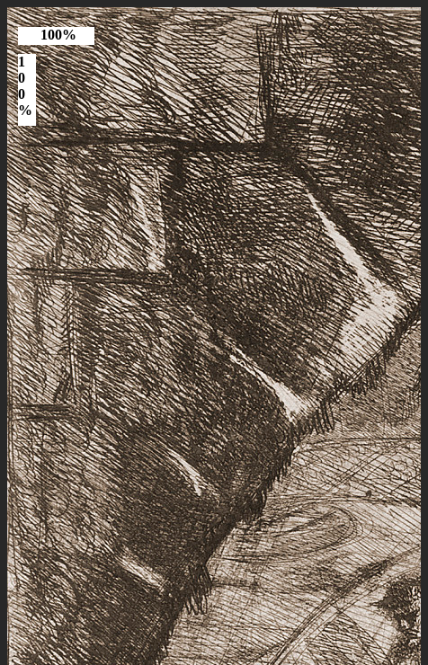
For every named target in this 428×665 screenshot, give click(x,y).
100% (58, 34)
